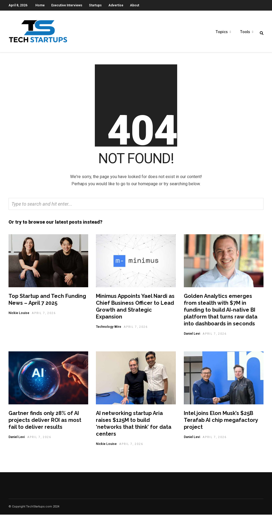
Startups (95, 5)
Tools (245, 32)
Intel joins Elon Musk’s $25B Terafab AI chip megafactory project (221, 422)
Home (40, 5)
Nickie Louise (18, 315)
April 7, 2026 (44, 315)
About (134, 5)
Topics (221, 32)
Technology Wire (108, 329)
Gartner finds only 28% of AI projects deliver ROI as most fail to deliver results (44, 422)
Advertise (115, 5)
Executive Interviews (66, 5)
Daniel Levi (192, 336)
